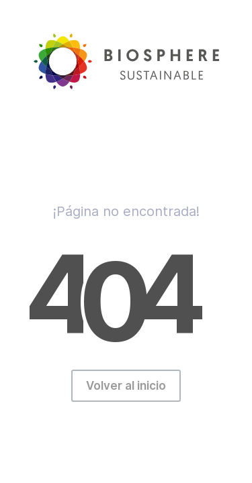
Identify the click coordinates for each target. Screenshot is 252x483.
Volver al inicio (126, 385)
